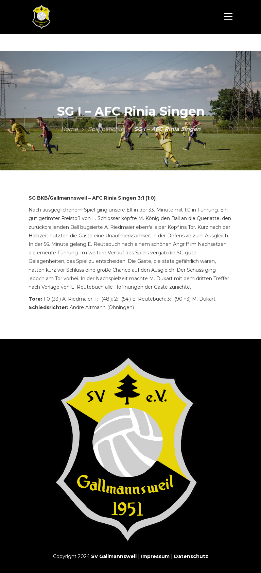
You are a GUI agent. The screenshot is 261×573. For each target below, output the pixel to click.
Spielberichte (106, 129)
